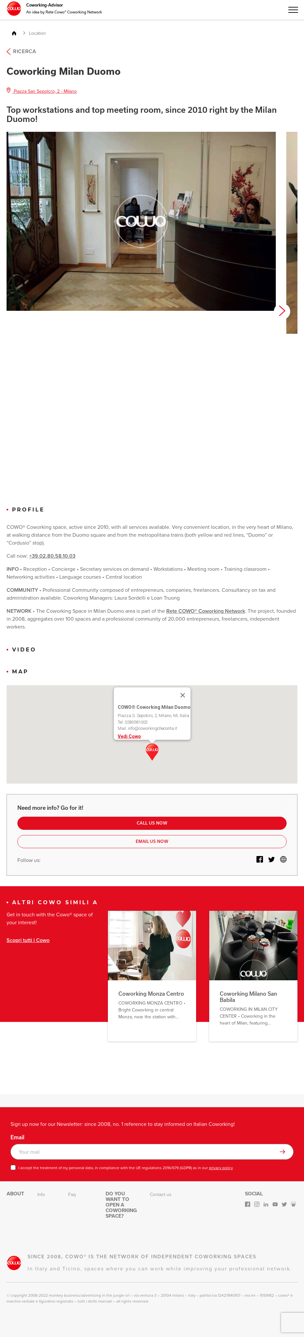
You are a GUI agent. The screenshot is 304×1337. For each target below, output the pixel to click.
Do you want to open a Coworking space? (121, 1204)
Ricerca (21, 51)
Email (17, 1137)
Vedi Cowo (129, 736)
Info (41, 1194)
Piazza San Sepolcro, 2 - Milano (42, 91)
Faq (72, 1194)
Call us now (152, 823)
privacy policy (221, 1168)
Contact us (161, 1194)
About (15, 1193)
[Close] (183, 695)
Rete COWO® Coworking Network (205, 611)
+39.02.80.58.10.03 (52, 556)
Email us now (152, 841)
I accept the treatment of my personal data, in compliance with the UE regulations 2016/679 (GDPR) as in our (125, 1168)
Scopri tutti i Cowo (28, 940)
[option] (141, 221)
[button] (152, 752)
